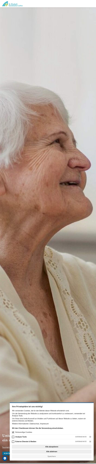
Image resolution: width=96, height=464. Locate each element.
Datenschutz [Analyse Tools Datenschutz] (81, 437)
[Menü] (92, 3)
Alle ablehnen (51, 451)
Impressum (44, 424)
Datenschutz (34, 424)
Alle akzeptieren (51, 447)
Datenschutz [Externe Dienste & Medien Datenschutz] (81, 441)
